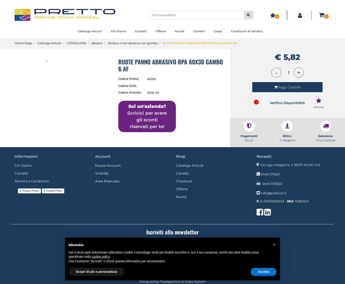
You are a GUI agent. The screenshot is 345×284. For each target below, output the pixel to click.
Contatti (141, 31)
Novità (179, 31)
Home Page (23, 43)
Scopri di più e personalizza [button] (96, 271)
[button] (248, 15)
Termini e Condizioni (32, 181)
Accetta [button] (263, 271)
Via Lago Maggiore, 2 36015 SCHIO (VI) (290, 165)
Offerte (161, 31)
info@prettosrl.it (274, 193)
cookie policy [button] (101, 256)
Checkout (184, 181)
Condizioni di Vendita (247, 31)
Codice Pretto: (128, 79)
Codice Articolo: (129, 92)
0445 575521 (270, 174)
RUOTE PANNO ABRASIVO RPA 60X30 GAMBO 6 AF (200, 43)
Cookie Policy (54, 190)
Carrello (199, 31)
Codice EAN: (127, 85)
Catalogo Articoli (90, 31)
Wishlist (101, 173)
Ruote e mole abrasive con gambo (133, 43)
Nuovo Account (108, 165)
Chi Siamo (118, 31)
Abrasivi (97, 43)
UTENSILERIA (76, 43)
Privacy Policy (30, 190)
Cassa (218, 31)
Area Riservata (107, 181)
